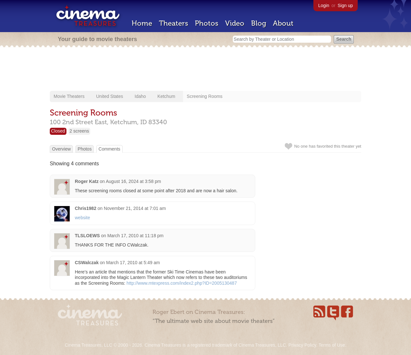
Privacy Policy (302, 345)
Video (234, 23)
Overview (61, 149)
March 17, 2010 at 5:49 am (133, 262)
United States (109, 96)
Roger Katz (87, 181)
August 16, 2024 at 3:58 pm (133, 181)
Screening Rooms (205, 96)
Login (323, 5)
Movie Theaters (69, 96)
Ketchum (166, 96)
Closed (58, 131)
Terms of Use (332, 345)
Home (142, 23)
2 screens (79, 131)
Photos (206, 23)
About (283, 23)
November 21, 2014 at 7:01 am (135, 208)
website (82, 217)
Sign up (345, 5)
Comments (109, 149)
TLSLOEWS (87, 235)
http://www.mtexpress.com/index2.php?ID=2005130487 (182, 283)
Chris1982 (85, 208)
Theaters (173, 23)
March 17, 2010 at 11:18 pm (135, 235)
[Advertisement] (205, 69)
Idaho (140, 96)
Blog (258, 23)
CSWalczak (87, 262)
